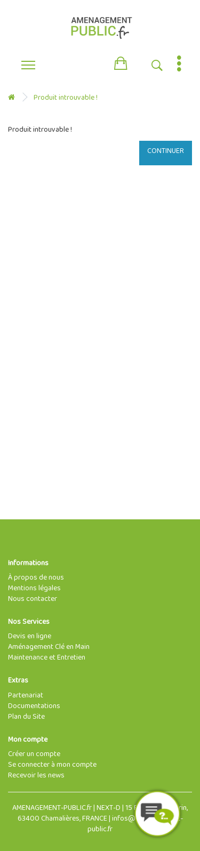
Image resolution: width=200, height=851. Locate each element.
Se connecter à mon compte (52, 765)
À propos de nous (36, 577)
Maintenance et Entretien (46, 657)
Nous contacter (32, 599)
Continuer (165, 151)
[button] (120, 61)
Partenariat (25, 695)
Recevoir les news (36, 775)
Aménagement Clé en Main (49, 647)
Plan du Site (26, 717)
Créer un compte (34, 754)
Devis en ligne (29, 636)
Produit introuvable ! (66, 98)
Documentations (34, 706)
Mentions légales (34, 588)
